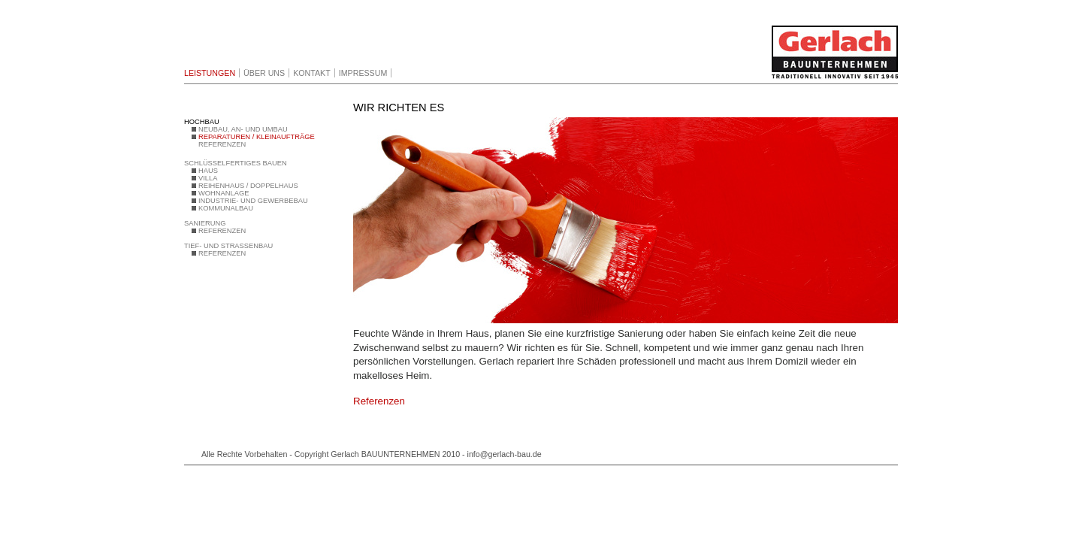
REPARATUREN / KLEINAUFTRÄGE (256, 137)
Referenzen (379, 401)
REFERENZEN (222, 144)
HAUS (208, 170)
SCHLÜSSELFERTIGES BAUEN (235, 163)
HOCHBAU (201, 122)
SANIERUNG (204, 223)
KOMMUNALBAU (225, 208)
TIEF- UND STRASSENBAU (228, 246)
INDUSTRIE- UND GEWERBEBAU (253, 200)
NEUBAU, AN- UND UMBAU (243, 129)
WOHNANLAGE (223, 193)
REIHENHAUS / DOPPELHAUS (248, 185)
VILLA (207, 178)
